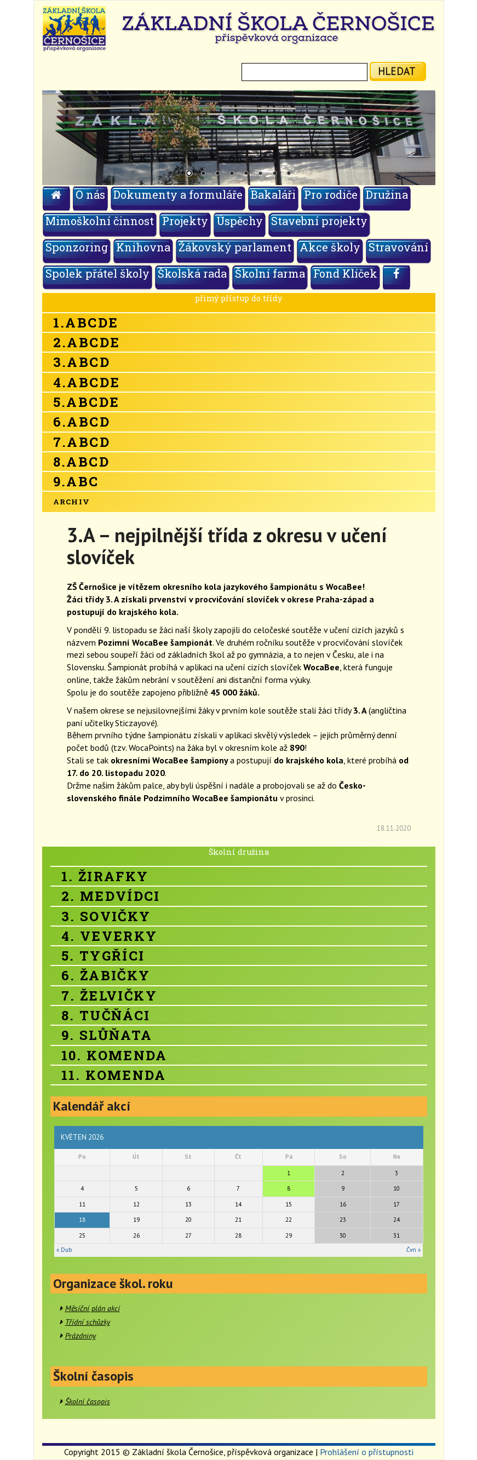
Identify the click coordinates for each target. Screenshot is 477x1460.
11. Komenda (113, 1075)
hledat (397, 71)
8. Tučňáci (106, 1015)
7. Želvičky (109, 995)
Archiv (71, 502)
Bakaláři (273, 194)
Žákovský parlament (235, 247)
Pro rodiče (331, 194)
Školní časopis (87, 1401)
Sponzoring (76, 247)
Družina (387, 194)
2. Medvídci (110, 896)
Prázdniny (80, 1336)
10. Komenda (114, 1055)
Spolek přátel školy (97, 273)
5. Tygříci (103, 955)
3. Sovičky (106, 916)
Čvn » (413, 1250)
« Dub (64, 1250)
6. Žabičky (106, 975)
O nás (90, 194)
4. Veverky (109, 936)
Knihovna (143, 247)
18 (82, 1219)
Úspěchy (239, 221)
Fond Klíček (345, 273)
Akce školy (330, 247)
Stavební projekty (319, 221)
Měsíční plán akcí (92, 1308)
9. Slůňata (107, 1035)
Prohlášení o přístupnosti (366, 1451)
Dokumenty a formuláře (178, 194)
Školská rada (192, 273)
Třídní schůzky (87, 1322)
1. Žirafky (105, 876)
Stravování (398, 247)
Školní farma (270, 273)
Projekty (185, 221)
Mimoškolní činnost (99, 221)
